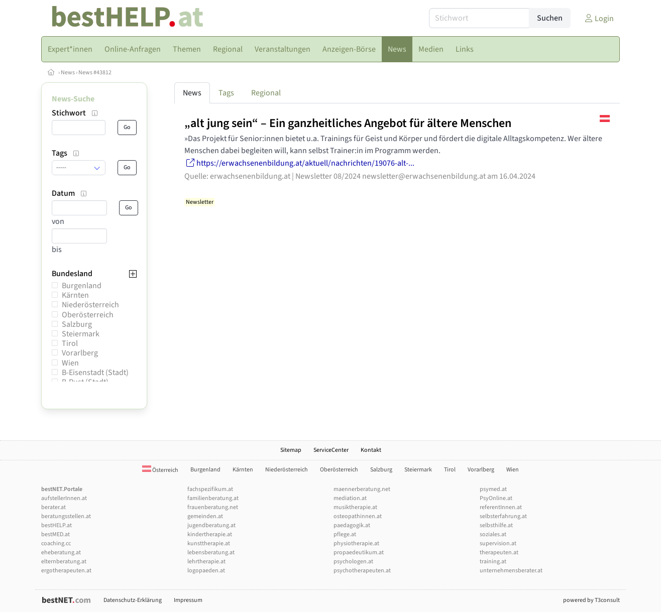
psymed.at (493, 489)
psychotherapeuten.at (362, 570)
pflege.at (345, 534)
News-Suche (73, 98)
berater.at (53, 507)
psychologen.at (353, 561)
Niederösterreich (90, 304)
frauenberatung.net (212, 507)
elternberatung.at (63, 561)
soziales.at (493, 534)
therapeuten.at (499, 552)
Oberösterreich (88, 314)
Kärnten (75, 295)
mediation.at (350, 498)
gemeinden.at (205, 516)
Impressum (188, 600)
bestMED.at (55, 534)
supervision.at (498, 543)
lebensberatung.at (211, 552)
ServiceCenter (331, 450)
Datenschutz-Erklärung (132, 600)
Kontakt (371, 450)
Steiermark (80, 333)
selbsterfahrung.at (503, 516)
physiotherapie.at (356, 543)
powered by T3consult (591, 600)
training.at (493, 561)
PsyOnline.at (496, 498)
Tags (226, 92)
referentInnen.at (501, 507)
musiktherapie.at (355, 507)
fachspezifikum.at (210, 489)
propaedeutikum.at (359, 552)
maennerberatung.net (362, 489)
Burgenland (81, 285)
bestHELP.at (56, 525)
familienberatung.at (213, 498)
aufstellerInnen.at (64, 498)
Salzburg (77, 324)
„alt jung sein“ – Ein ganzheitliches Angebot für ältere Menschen (347, 123)
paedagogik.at (352, 525)
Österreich (160, 470)
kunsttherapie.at (208, 543)
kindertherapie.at (209, 534)
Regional (266, 92)
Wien (70, 363)
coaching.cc (56, 543)
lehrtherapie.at (206, 561)
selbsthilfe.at (496, 525)
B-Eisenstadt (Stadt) (95, 372)
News (68, 72)
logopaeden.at (206, 570)
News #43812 (95, 72)
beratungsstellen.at (66, 516)
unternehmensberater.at (511, 570)
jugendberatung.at (211, 525)
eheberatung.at (61, 552)
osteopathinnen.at (358, 516)
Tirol (70, 343)
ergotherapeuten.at (66, 570)
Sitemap (290, 450)
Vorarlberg (80, 352)
